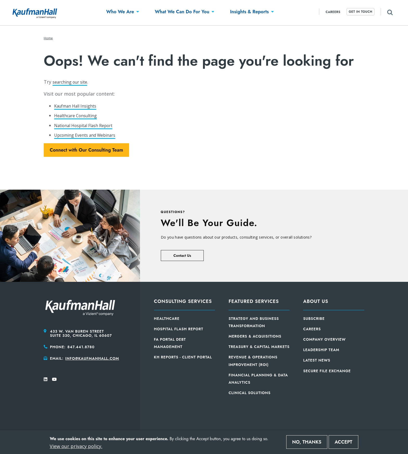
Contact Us (182, 255)
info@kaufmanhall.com (92, 358)
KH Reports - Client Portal (183, 357)
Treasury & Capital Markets (258, 346)
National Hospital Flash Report (89, 125)
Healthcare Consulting (79, 115)
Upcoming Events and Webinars (90, 135)
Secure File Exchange (327, 371)
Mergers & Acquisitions (254, 336)
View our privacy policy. (76, 446)
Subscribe (314, 318)
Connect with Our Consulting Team (86, 150)
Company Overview (324, 339)
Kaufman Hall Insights (78, 106)
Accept (343, 442)
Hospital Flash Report (178, 329)
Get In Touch (360, 11)
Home (48, 38)
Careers (333, 12)
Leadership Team (321, 349)
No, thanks (306, 442)
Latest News (316, 360)
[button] (120, 12)
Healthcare (167, 318)
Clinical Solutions (249, 392)
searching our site (73, 82)
